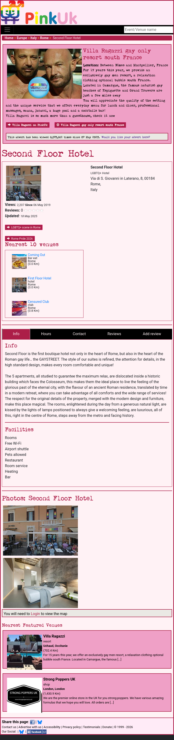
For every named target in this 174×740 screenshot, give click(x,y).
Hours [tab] (46, 334)
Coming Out (36, 255)
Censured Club (38, 302)
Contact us (9, 727)
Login (35, 614)
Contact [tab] (79, 334)
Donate (107, 727)
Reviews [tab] (114, 334)
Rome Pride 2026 (20, 238)
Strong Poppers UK (59, 679)
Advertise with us (29, 727)
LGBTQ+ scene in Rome (23, 227)
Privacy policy (71, 727)
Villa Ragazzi (54, 636)
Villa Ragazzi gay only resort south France (90, 125)
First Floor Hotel (39, 278)
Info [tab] (16, 334)
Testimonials (91, 727)
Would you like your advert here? (126, 137)
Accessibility (52, 727)
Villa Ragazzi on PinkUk (27, 125)
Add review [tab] (152, 334)
